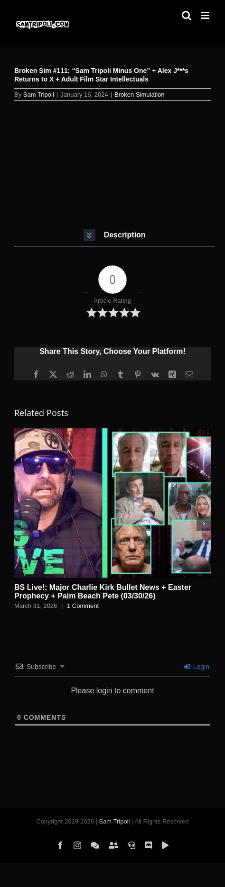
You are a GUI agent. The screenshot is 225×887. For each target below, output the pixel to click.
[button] (114, 235)
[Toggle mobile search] (186, 15)
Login (196, 666)
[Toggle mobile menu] (206, 15)
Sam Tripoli (38, 94)
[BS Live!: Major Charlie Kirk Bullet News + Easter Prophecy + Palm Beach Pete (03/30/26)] (112, 432)
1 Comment (83, 605)
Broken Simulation (139, 94)
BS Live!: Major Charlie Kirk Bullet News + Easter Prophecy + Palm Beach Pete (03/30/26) (102, 591)
